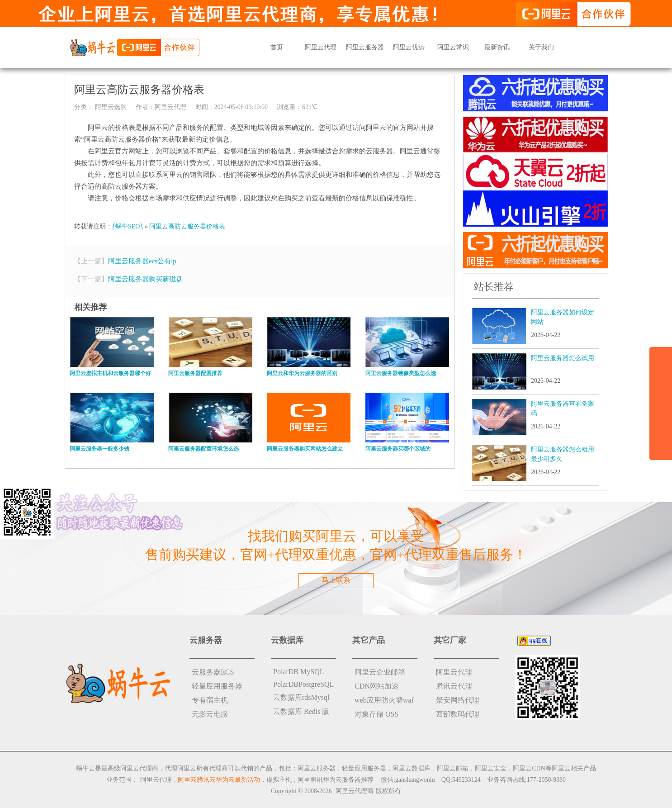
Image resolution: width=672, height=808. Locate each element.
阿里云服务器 (365, 47)
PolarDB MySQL (298, 671)
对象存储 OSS (376, 714)
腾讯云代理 (454, 686)
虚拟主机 (279, 779)
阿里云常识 (453, 47)
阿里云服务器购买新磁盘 (145, 279)
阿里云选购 (110, 107)
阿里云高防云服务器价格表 (187, 226)
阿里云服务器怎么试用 (562, 358)
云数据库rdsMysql (301, 697)
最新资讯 (497, 47)
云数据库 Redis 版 (301, 711)
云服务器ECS (213, 672)
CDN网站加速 (377, 686)
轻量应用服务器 (217, 686)
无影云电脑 (210, 714)
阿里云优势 (409, 47)
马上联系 (336, 580)
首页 (276, 47)
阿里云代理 (320, 47)
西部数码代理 (457, 714)
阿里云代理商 (355, 791)
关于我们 (541, 47)
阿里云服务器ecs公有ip (142, 261)
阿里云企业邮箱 (380, 672)
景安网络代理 (457, 700)
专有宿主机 (210, 700)
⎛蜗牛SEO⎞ (127, 226)
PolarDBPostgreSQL (303, 684)
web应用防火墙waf (384, 700)
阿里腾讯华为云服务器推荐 (336, 779)
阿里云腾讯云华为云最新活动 (219, 779)
